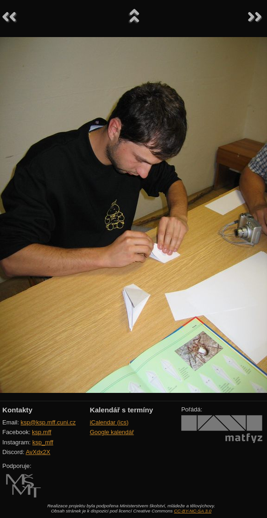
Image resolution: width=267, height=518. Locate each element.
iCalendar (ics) (109, 422)
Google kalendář (112, 432)
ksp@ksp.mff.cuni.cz (48, 422)
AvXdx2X (37, 452)
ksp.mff (41, 432)
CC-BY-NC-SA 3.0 (192, 510)
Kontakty (17, 410)
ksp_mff (42, 442)
